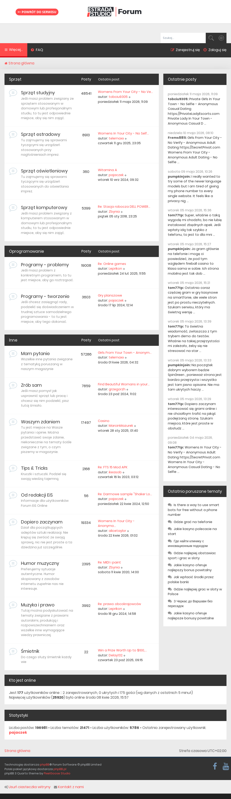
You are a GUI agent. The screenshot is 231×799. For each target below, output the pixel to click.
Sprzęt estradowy (40, 134)
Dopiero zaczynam (41, 522)
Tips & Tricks (34, 468)
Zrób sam (31, 385)
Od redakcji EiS (37, 495)
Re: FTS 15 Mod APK (112, 467)
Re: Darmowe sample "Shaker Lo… (125, 494)
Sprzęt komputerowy (44, 207)
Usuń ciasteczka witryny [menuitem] (28, 787)
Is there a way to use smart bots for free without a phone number (193, 510)
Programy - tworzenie (45, 296)
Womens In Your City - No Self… (123, 133)
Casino (103, 421)
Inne (13, 340)
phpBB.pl (59, 769)
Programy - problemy (45, 265)
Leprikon (115, 268)
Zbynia (114, 211)
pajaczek (116, 175)
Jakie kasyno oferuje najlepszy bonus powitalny (190, 567)
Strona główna (17, 750)
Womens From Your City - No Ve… (125, 92)
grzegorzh (117, 389)
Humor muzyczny (40, 563)
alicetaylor (117, 530)
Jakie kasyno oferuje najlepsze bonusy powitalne (191, 615)
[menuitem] (36, 50)
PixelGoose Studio (57, 773)
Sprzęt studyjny (38, 93)
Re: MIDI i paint (109, 562)
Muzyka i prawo (38, 605)
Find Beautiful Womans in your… (124, 384)
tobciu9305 (118, 96)
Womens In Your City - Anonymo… (116, 523)
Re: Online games (112, 264)
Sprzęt (15, 79)
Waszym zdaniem (40, 422)
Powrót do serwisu (37, 12)
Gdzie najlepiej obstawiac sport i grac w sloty (192, 555)
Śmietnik (30, 651)
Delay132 (115, 655)
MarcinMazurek (121, 425)
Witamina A (107, 170)
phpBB (44, 764)
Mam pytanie (35, 353)
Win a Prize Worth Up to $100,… (122, 650)
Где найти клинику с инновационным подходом (188, 543)
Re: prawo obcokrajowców (119, 604)
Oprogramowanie (26, 251)
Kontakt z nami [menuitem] (69, 787)
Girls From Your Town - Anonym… (125, 352)
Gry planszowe (110, 295)
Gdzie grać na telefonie (193, 522)
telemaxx (116, 138)
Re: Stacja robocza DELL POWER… (124, 206)
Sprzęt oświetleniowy (44, 171)
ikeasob (115, 472)
